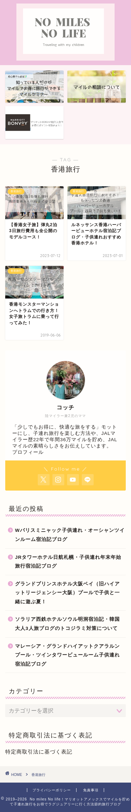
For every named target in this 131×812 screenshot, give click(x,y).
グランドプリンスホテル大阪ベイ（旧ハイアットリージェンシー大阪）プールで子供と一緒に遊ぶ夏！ (67, 592)
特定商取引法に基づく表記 (38, 752)
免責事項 (91, 790)
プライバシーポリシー (51, 790)
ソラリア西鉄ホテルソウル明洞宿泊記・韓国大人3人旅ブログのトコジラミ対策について (67, 624)
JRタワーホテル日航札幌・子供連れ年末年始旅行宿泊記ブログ (68, 562)
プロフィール (28, 452)
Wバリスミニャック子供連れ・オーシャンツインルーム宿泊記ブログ (70, 535)
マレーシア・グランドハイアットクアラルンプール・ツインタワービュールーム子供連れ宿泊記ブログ (67, 655)
